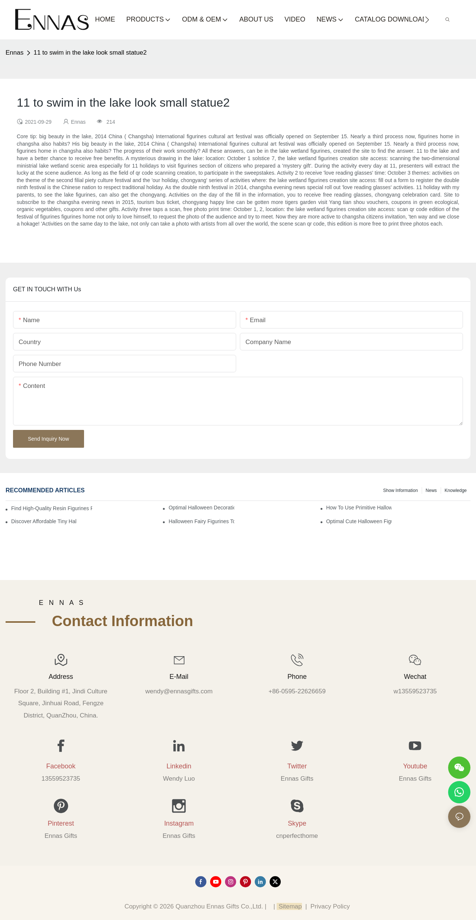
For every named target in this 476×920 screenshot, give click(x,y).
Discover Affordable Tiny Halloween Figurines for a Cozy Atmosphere (44, 521)
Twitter (297, 766)
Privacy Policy (330, 906)
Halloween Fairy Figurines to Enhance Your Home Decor (201, 521)
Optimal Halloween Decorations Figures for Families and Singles (201, 508)
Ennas (14, 52)
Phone (297, 676)
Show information (400, 490)
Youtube (415, 766)
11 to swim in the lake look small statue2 (90, 52)
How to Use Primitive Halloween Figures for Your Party (359, 508)
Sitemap (289, 906)
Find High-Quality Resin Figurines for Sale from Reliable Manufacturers (51, 508)
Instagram (179, 823)
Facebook (60, 766)
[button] (427, 19)
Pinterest (61, 823)
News (431, 490)
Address (61, 676)
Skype (297, 823)
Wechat (415, 676)
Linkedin (179, 766)
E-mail (179, 676)
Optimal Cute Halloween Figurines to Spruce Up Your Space (359, 521)
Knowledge (456, 490)
